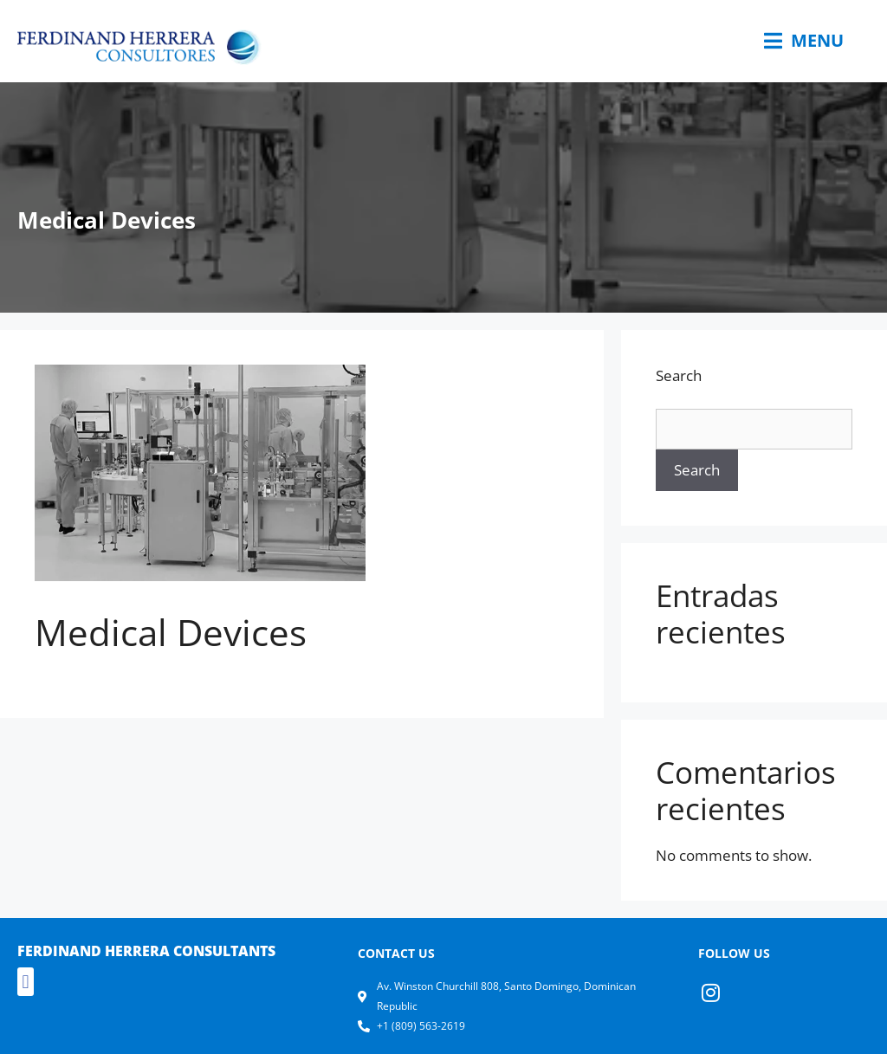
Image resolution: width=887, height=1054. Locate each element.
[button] (25, 981)
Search (679, 375)
